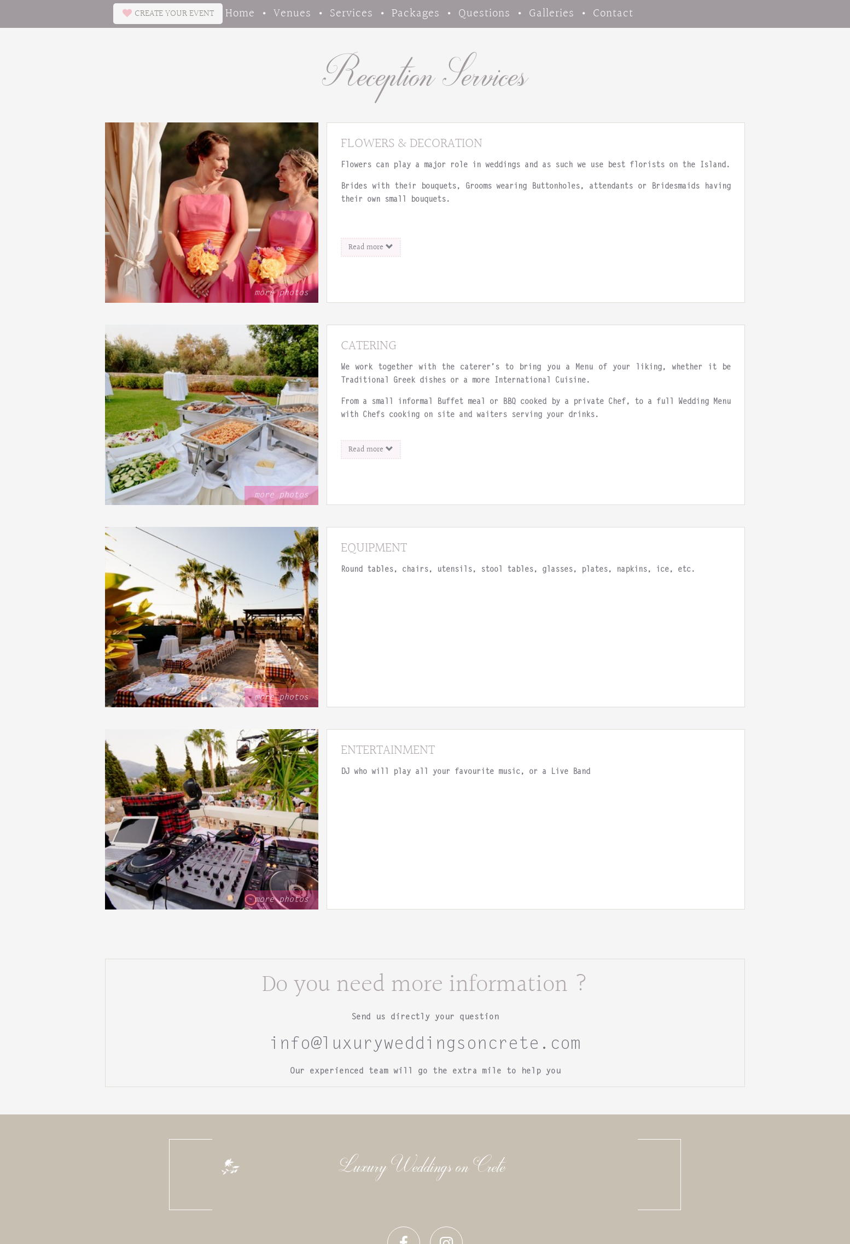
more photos (281, 293)
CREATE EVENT (168, 13)
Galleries (551, 12)
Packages (416, 12)
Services (351, 12)
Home (240, 12)
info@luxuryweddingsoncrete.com (425, 1044)
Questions (484, 12)
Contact (613, 12)
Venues (292, 12)
